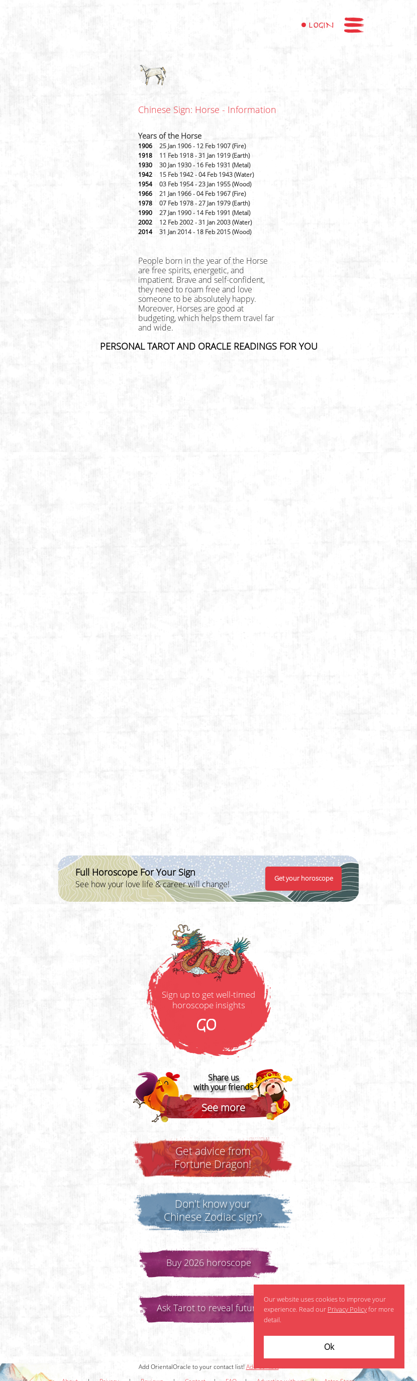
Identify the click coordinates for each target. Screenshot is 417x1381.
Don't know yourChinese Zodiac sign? (213, 1211)
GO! (208, 1025)
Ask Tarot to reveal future (209, 1308)
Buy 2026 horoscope (208, 1262)
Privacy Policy (347, 1310)
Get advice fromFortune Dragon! (212, 1158)
